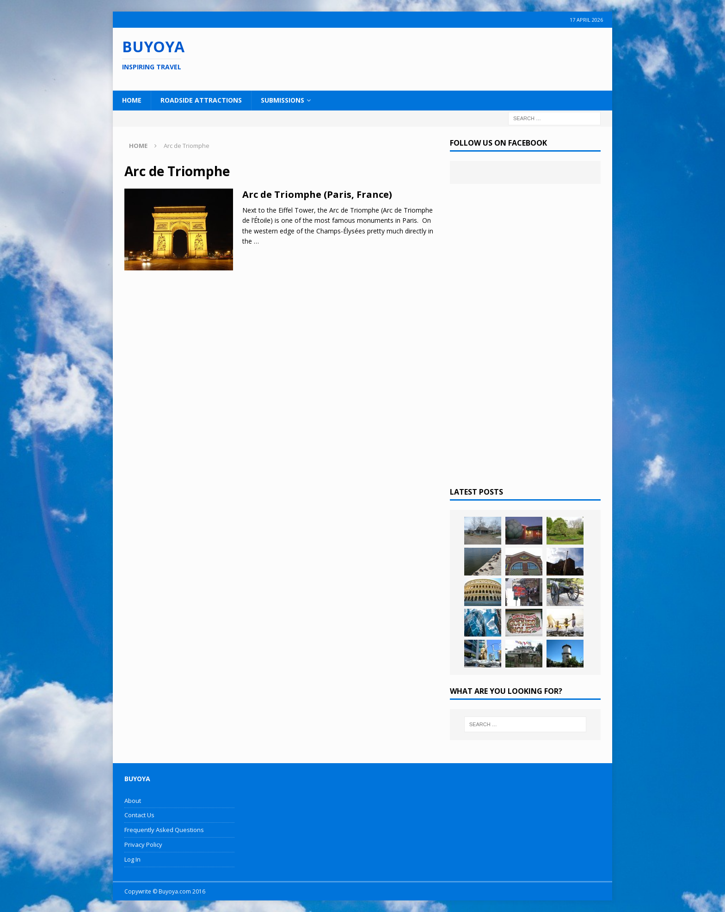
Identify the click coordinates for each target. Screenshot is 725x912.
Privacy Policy (143, 844)
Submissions (282, 100)
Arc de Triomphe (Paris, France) (317, 194)
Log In (132, 859)
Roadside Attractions (201, 100)
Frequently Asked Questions (164, 830)
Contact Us (139, 815)
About (132, 800)
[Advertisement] (422, 58)
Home (131, 100)
